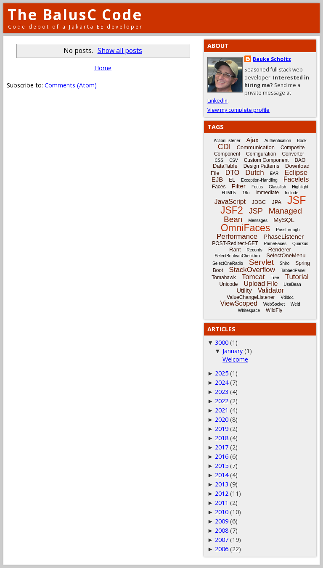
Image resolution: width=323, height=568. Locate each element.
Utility (244, 290)
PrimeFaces (275, 243)
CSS (219, 160)
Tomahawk (224, 277)
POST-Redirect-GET (235, 243)
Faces (219, 187)
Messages (257, 220)
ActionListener (227, 140)
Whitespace (249, 310)
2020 (221, 419)
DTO (232, 172)
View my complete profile (238, 110)
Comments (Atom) (71, 85)
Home (102, 68)
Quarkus (300, 243)
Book (302, 140)
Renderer (279, 249)
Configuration (261, 154)
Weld (295, 304)
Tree (274, 277)
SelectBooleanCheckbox (237, 256)
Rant (235, 249)
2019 (221, 429)
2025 (221, 373)
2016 (221, 456)
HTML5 (229, 192)
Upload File (261, 283)
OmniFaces (245, 227)
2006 (221, 549)
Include (291, 192)
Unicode (228, 284)
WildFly (274, 310)
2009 (221, 521)
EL (232, 180)
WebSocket (274, 304)
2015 (221, 466)
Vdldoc (287, 297)
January (232, 351)
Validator (271, 290)
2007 (221, 540)
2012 (221, 493)
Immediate (267, 192)
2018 (221, 438)
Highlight (300, 187)
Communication (256, 147)
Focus (257, 187)
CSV (233, 160)
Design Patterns (261, 166)
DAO (299, 160)
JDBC (259, 202)
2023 (221, 392)
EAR (274, 173)
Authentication (278, 140)
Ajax (252, 139)
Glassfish (277, 187)
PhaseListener (283, 236)
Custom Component (266, 160)
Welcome (235, 359)
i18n (245, 192)
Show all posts (120, 50)
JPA (276, 202)
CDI (224, 147)
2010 (221, 512)
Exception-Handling (259, 180)
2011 (221, 503)
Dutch (254, 173)
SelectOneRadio (227, 263)
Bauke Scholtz (272, 59)
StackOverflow (252, 270)
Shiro (284, 263)
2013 (221, 484)
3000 (221, 342)
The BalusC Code (75, 14)
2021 (221, 410)
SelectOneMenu (285, 255)
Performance (237, 236)
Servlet (261, 262)
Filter (239, 186)
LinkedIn (217, 100)
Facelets (296, 179)
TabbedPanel (293, 270)
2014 (221, 475)
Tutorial (297, 277)
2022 (221, 401)
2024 (221, 382)
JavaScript (230, 201)
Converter (293, 154)
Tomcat (253, 277)
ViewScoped (238, 303)
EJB (217, 179)
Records (254, 250)
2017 (221, 447)
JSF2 (231, 210)
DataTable (225, 166)
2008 (221, 530)
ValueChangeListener (251, 297)
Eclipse (295, 173)
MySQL (283, 219)
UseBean (292, 284)
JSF (296, 200)
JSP (256, 211)
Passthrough (287, 229)
